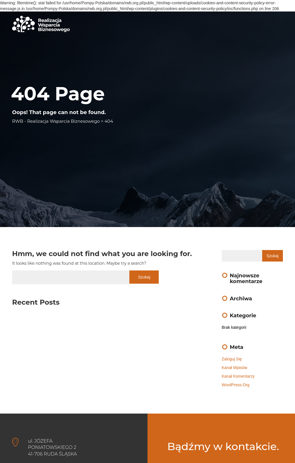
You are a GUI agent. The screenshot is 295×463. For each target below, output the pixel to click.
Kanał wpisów (234, 367)
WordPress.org (235, 385)
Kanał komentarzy (238, 376)
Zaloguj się (232, 359)
